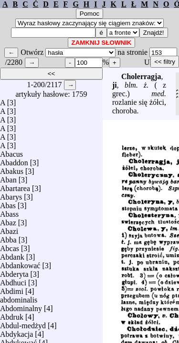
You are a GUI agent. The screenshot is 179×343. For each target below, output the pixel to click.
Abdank (12, 255)
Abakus (11, 169)
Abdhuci (13, 280)
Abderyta (14, 272)
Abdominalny (21, 306)
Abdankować (20, 263)
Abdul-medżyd (23, 323)
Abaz (8, 220)
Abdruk (11, 315)
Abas (8, 203)
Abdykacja (16, 332)
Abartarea (15, 186)
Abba (8, 237)
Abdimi (11, 289)
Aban (8, 177)
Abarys (11, 195)
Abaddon (14, 160)
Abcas (9, 246)
